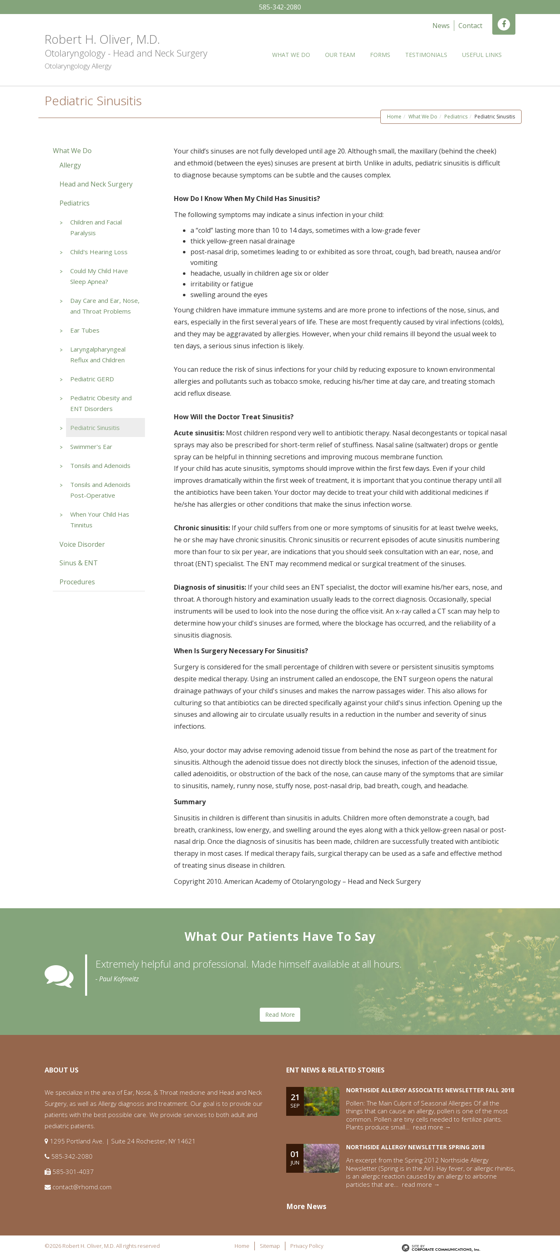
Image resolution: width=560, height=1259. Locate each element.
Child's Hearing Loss (99, 250)
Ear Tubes (85, 328)
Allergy (70, 163)
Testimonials (426, 55)
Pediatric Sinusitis (95, 426)
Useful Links (482, 55)
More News (306, 1204)
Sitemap (270, 1244)
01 (294, 1156)
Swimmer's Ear (91, 445)
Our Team (340, 55)
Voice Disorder (82, 542)
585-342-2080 (280, 7)
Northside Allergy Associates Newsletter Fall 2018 (430, 1088)
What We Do (291, 55)
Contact (470, 25)
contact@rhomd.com (82, 1185)
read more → (432, 1125)
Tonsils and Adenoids (100, 464)
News (441, 25)
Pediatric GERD (92, 377)
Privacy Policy (306, 1244)
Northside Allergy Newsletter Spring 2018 (415, 1145)
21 (295, 1099)
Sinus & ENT (78, 561)
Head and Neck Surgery (96, 182)
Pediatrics (455, 114)
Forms (380, 55)
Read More (280, 1013)
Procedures (77, 580)
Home (394, 114)
